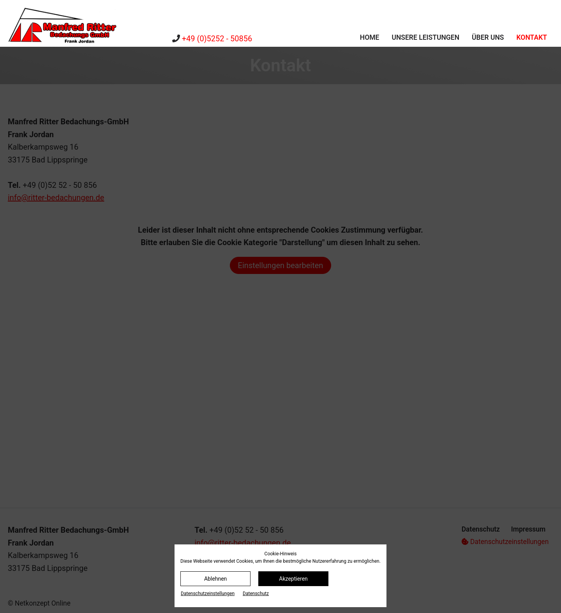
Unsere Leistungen (425, 37)
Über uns (488, 37)
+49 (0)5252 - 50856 (217, 38)
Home (369, 37)
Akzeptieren (293, 579)
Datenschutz (256, 593)
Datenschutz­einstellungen (208, 593)
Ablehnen (215, 579)
